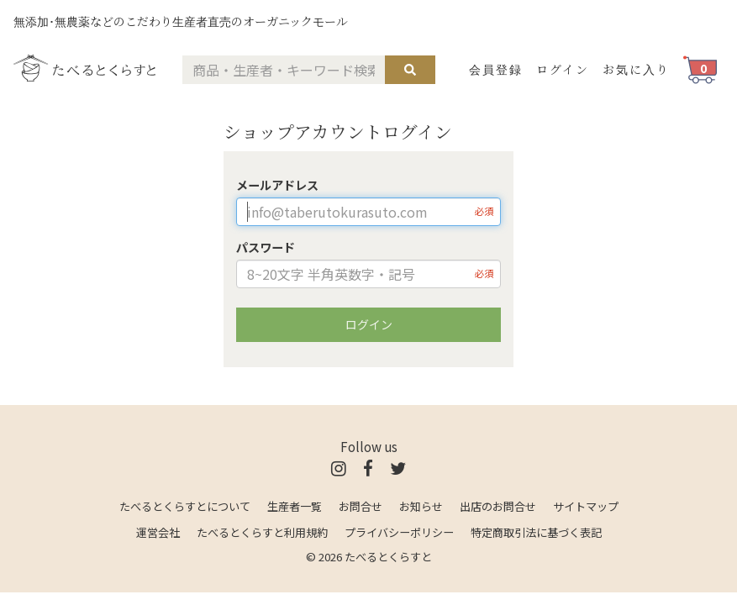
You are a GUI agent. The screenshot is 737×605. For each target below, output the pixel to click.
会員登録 (496, 68)
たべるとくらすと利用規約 (262, 532)
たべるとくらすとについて (184, 506)
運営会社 (158, 532)
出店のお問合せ (498, 506)
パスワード (265, 247)
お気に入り (636, 68)
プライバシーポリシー (399, 532)
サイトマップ (586, 506)
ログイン (562, 68)
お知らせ (421, 506)
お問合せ (360, 506)
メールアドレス (277, 184)
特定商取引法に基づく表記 (536, 532)
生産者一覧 (294, 506)
